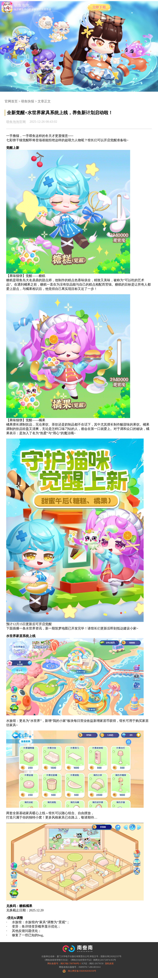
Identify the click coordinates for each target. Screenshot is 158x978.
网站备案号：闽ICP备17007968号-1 (64, 963)
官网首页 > (12, 101)
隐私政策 (109, 963)
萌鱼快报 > (28, 101)
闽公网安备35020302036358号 (82, 971)
